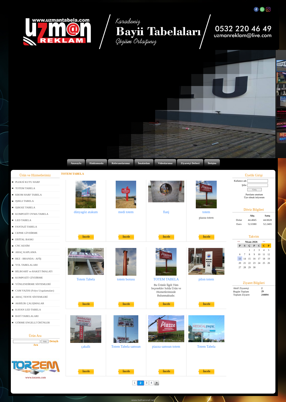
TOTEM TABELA (25, 188)
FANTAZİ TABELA (26, 226)
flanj (166, 212)
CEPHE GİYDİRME (26, 232)
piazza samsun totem (166, 346)
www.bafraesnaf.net (143, 400)
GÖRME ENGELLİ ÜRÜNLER (32, 322)
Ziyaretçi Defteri (190, 163)
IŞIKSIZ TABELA (25, 207)
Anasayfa (76, 163)
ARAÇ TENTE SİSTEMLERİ (31, 296)
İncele (86, 236)
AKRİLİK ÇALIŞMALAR (29, 303)
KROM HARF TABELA (28, 194)
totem (206, 212)
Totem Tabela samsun (125, 346)
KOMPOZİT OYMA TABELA (31, 213)
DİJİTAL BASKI (24, 239)
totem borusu (126, 279)
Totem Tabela (86, 279)
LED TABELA (23, 220)
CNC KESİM (22, 245)
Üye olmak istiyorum (254, 197)
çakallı (85, 346)
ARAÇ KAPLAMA (26, 252)
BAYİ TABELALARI (27, 316)
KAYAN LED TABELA (28, 309)
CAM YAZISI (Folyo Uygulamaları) (34, 290)
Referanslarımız (121, 163)
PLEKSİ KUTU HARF (27, 181)
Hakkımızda (96, 163)
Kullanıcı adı (240, 180)
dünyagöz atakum (86, 212)
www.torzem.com (36, 375)
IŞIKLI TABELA (24, 200)
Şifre (244, 185)
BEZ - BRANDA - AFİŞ (28, 258)
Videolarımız (165, 163)
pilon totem (206, 279)
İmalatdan (144, 163)
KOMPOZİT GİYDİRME (29, 277)
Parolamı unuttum (254, 194)
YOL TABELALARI (26, 264)
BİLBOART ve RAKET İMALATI (33, 271)
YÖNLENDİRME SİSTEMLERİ (33, 284)
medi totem (125, 212)
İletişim (212, 163)
